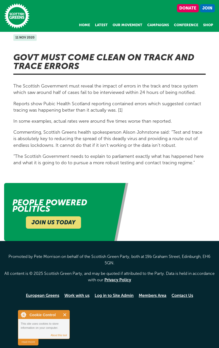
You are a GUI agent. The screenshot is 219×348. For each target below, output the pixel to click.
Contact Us (182, 295)
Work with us (76, 295)
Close (65, 314)
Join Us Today (53, 222)
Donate (187, 8)
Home (84, 25)
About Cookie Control (23, 314)
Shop (208, 25)
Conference (186, 25)
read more (28, 342)
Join (207, 8)
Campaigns (158, 25)
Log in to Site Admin (114, 295)
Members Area (152, 295)
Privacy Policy (117, 279)
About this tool (59, 335)
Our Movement (127, 25)
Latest (101, 25)
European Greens (42, 295)
